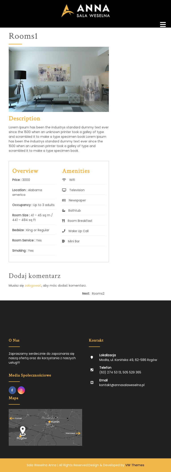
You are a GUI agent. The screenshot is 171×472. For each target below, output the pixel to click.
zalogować (33, 285)
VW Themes (134, 465)
